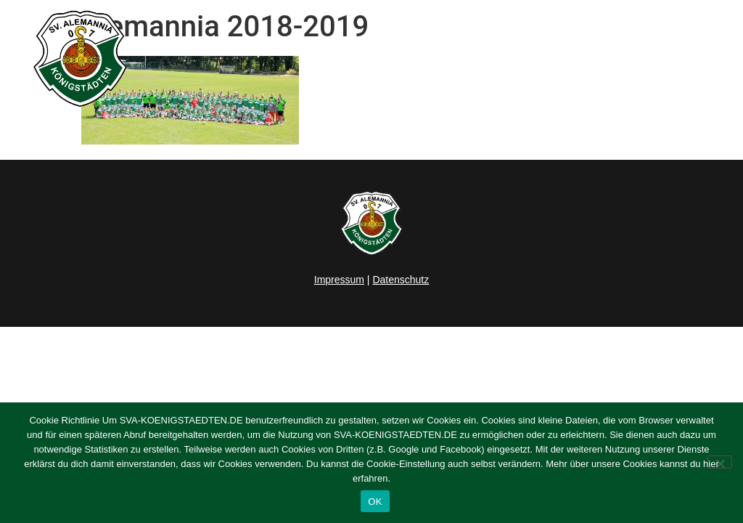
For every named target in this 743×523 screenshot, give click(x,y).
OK (375, 501)
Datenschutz (400, 279)
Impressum (339, 279)
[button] (714, 59)
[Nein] (719, 462)
